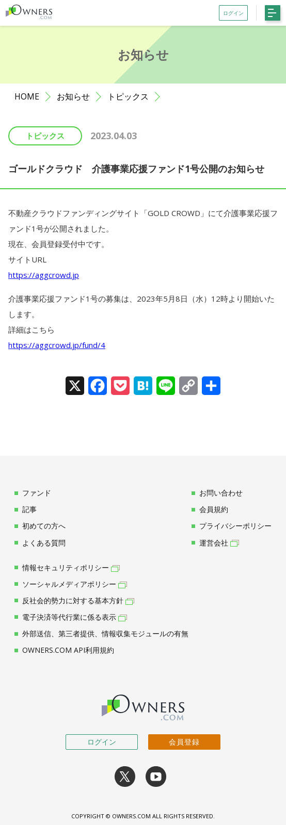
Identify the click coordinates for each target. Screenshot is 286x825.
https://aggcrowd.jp (43, 275)
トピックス (128, 97)
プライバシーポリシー (232, 526)
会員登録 (184, 742)
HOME (26, 97)
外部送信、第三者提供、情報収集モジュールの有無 (101, 634)
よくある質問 (40, 543)
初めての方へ (40, 526)
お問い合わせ (217, 493)
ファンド (32, 493)
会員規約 (210, 509)
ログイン (101, 742)
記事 (25, 509)
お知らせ (73, 97)
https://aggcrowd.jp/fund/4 (56, 345)
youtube (156, 776)
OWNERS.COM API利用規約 (64, 650)
